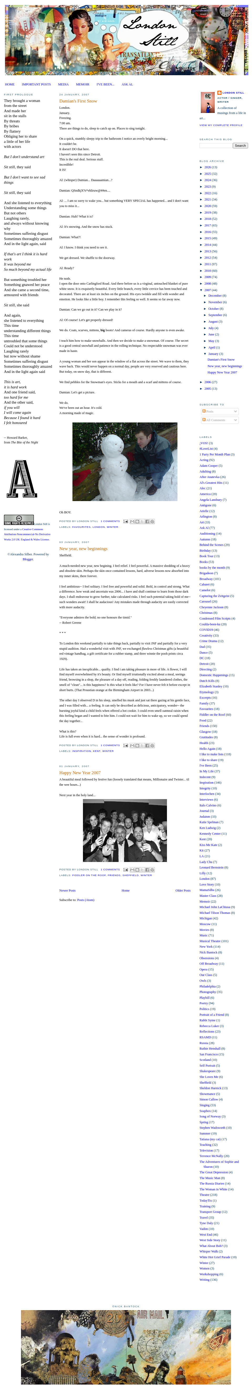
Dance (204, 652)
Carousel (205, 601)
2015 (208, 238)
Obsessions (207, 958)
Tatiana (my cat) (210, 1139)
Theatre (204, 1195)
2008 (208, 283)
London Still (41, 524)
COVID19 (206, 630)
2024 (208, 180)
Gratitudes (206, 737)
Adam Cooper (209, 466)
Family (204, 703)
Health (204, 743)
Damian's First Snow (78, 101)
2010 (208, 271)
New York (206, 946)
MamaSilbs (207, 890)
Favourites (81, 526)
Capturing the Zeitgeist (214, 596)
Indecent (205, 777)
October (214, 309)
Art (202, 522)
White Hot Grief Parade (215, 1257)
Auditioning (207, 533)
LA (202, 856)
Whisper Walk (209, 1251)
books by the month (212, 567)
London (99, 526)
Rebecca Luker (209, 1026)
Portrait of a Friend (212, 1015)
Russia (204, 1043)
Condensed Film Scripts (215, 618)
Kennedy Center (210, 833)
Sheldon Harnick (210, 1088)
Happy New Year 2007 (80, 772)
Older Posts (183, 890)
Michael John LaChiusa (215, 907)
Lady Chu (206, 862)
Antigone (206, 505)
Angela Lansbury (211, 500)
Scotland (205, 1060)
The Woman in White (213, 1189)
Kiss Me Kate (208, 845)
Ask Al (204, 528)
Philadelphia (208, 986)
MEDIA (63, 84)
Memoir (205, 901)
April (212, 347)
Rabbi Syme (208, 1020)
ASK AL (127, 84)
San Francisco (209, 1054)
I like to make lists (211, 754)
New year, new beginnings (83, 548)
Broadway (206, 579)
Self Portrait (207, 1065)
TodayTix (206, 1200)
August (213, 321)
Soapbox (205, 1111)
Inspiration (81, 751)
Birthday (205, 550)
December (215, 295)
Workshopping (209, 1274)
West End (206, 1234)
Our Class (206, 975)
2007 (208, 290)
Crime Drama (208, 641)
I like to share (208, 760)
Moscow (205, 924)
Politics (204, 1009)
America (205, 494)
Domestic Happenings (214, 675)
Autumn (205, 539)
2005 (208, 388)
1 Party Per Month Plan (215, 454)
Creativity (206, 635)
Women (204, 1268)
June (211, 334)
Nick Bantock (208, 952)
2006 (208, 382)
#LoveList (206, 449)
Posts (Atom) (85, 900)
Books (204, 562)
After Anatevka (209, 477)
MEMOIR (83, 84)
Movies (204, 930)
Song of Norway (210, 1116)
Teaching (205, 1145)
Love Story (207, 884)
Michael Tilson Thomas (215, 913)
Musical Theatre (210, 941)
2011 (208, 264)
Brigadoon (206, 573)
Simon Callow (209, 1099)
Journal (204, 811)
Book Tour (206, 556)
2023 (208, 186)
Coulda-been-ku (210, 624)
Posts (207, 411)
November (215, 302)
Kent (96, 751)
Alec (203, 488)
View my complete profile (221, 125)
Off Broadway (209, 963)
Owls (203, 981)
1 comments (110, 521)
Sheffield (131, 875)
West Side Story (210, 1240)
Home (125, 890)
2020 (208, 206)
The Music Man (210, 1178)
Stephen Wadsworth (212, 1128)
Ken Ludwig (208, 828)
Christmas (206, 613)
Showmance (207, 1094)
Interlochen (207, 794)
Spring (204, 1122)
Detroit (204, 664)
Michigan (206, 918)
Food (203, 720)
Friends (114, 875)
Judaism (205, 816)
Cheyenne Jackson (212, 607)
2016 (208, 232)
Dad (202, 647)
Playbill (204, 998)
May (211, 341)
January (213, 354)
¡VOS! (204, 443)
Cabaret (204, 584)
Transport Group (210, 1212)
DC (202, 658)
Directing (206, 669)
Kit (202, 850)
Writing (204, 1280)
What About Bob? (211, 1246)
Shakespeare (208, 1071)
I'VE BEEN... (105, 84)
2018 (208, 219)
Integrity (205, 788)
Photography (208, 992)
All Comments (213, 420)
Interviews (206, 799)
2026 (208, 167)
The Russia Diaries (212, 1183)
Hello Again (207, 749)
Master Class (208, 896)
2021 (208, 199)
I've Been (206, 765)
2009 (208, 277)
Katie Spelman (209, 822)
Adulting (205, 471)
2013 (208, 251)
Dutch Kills (207, 681)
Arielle (204, 511)
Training (205, 1206)
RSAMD (205, 1037)
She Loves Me (209, 1077)
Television (206, 1150)
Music (204, 935)
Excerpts (205, 697)
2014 (208, 245)
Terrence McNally (211, 1156)
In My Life (207, 771)
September (215, 315)
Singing (204, 1105)
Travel (204, 1217)
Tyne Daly (206, 1223)
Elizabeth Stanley (211, 686)
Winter (112, 526)
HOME (9, 84)
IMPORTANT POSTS (36, 84)
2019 (208, 212)
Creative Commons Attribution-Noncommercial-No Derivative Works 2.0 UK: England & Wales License (27, 534)
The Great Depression (214, 1172)
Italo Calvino (208, 805)
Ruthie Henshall (210, 1048)
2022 (208, 193)
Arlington (206, 516)
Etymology (207, 692)
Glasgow (205, 732)
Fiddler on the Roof (89, 875)
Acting (204, 460)
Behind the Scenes (211, 545)
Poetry (204, 1003)
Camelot (205, 590)
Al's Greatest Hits (211, 483)
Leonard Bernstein (212, 867)
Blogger (28, 559)
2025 (208, 174)
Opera (203, 969)
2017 (208, 225)
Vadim (204, 1229)
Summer (205, 1133)
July (211, 328)
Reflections (207, 1031)
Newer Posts (67, 890)
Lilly (203, 873)
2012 (208, 257)
